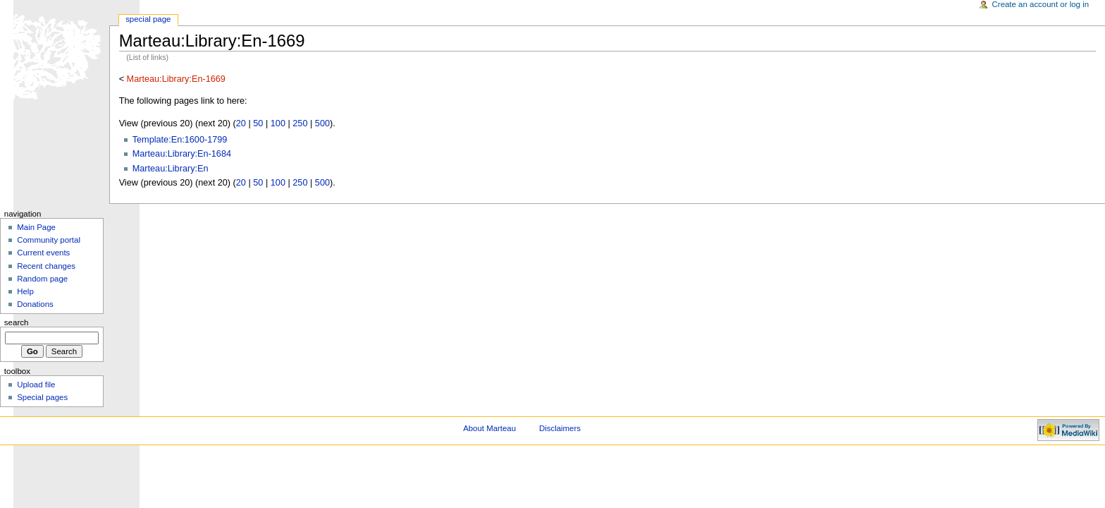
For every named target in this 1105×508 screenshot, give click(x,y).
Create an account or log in (1040, 4)
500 (322, 123)
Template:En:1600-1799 (180, 140)
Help (25, 291)
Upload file (36, 384)
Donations (35, 304)
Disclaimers (560, 428)
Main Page (36, 227)
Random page (42, 278)
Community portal (48, 240)
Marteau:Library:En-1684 (181, 154)
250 (299, 123)
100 (278, 123)
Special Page (148, 19)
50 (258, 123)
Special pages (42, 397)
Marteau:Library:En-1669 (176, 79)
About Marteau (489, 428)
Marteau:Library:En (170, 169)
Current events (43, 252)
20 (241, 123)
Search (16, 322)
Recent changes (46, 266)
